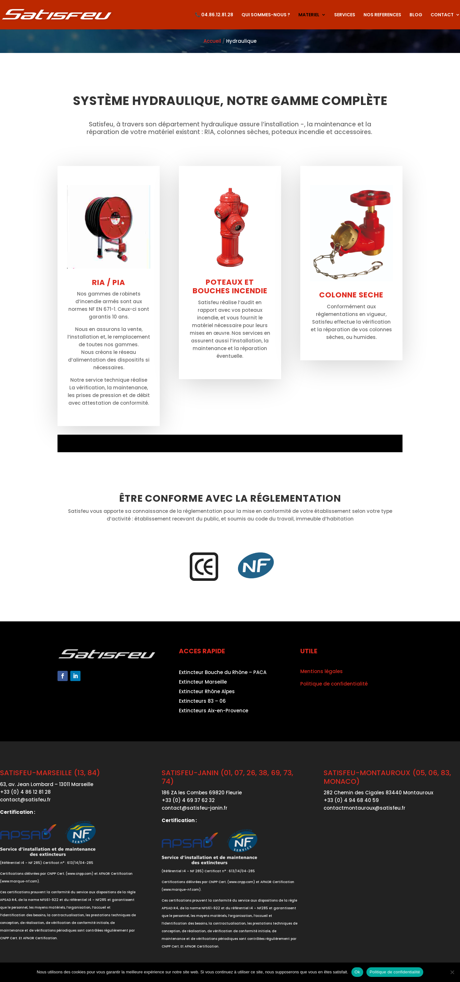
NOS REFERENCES (382, 15)
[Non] (452, 972)
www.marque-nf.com (19, 881)
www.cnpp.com (79, 873)
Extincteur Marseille (203, 682)
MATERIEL (308, 15)
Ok (357, 972)
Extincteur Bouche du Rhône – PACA (222, 673)
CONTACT (442, 15)
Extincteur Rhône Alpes (207, 692)
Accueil (212, 41)
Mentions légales (321, 671)
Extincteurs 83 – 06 (202, 701)
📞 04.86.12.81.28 (214, 15)
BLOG (416, 15)
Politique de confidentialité (334, 683)
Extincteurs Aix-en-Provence (213, 711)
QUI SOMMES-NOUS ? (265, 15)
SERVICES (344, 15)
